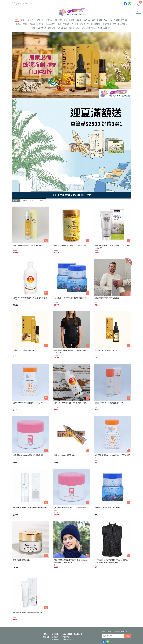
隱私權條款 (78, 634)
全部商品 (55, 634)
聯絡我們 (46, 637)
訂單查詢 (55, 637)
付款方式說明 (67, 634)
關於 (45, 634)
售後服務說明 (66, 639)
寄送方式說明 (66, 637)
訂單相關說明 (55, 639)
